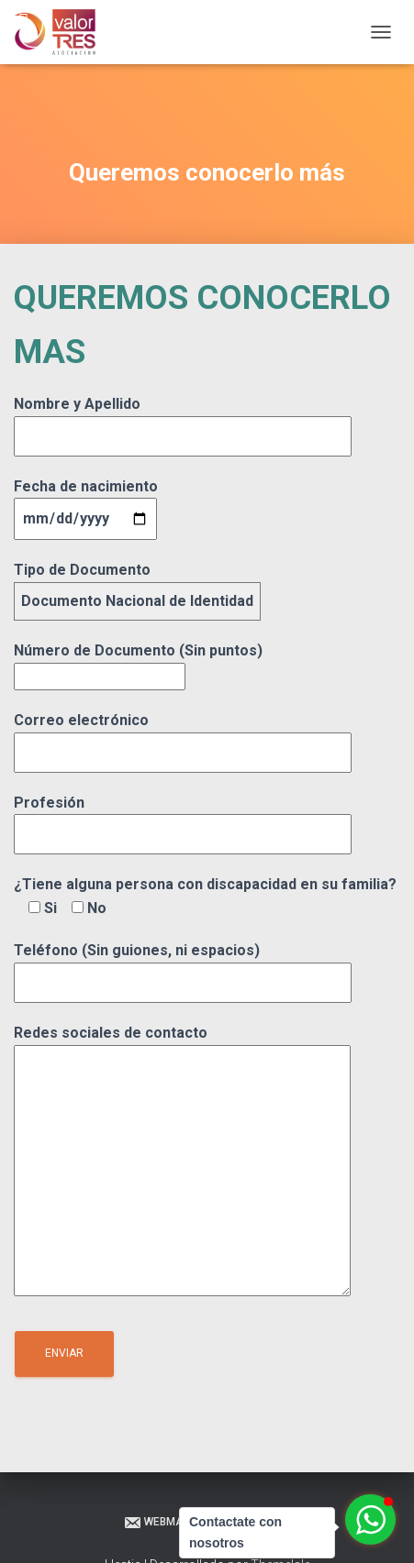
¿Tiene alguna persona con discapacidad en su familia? (205, 896)
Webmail (157, 1522)
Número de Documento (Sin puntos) (138, 663)
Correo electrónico (183, 736)
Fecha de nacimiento (86, 503)
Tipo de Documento (137, 585)
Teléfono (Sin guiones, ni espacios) (183, 966)
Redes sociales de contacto (182, 1162)
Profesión (183, 818)
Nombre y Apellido (183, 420)
